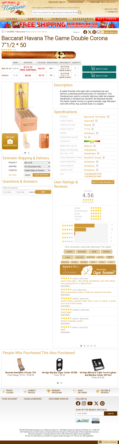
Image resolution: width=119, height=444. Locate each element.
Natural (90, 146)
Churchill (91, 121)
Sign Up (111, 414)
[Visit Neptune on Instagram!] (84, 405)
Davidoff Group (94, 157)
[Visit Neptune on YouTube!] (90, 405)
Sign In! (62, 2)
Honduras (91, 133)
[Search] (55, 12)
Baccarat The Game (96, 116)
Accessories (83, 19)
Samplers (36, 19)
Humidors (59, 19)
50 (87, 137)
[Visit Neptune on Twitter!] (96, 405)
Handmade (92, 153)
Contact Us (112, 11)
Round (89, 125)
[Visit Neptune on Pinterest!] (102, 405)
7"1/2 (89, 129)
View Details (65, 286)
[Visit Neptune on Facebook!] (78, 405)
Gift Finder (107, 19)
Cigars (11, 19)
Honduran (91, 161)
